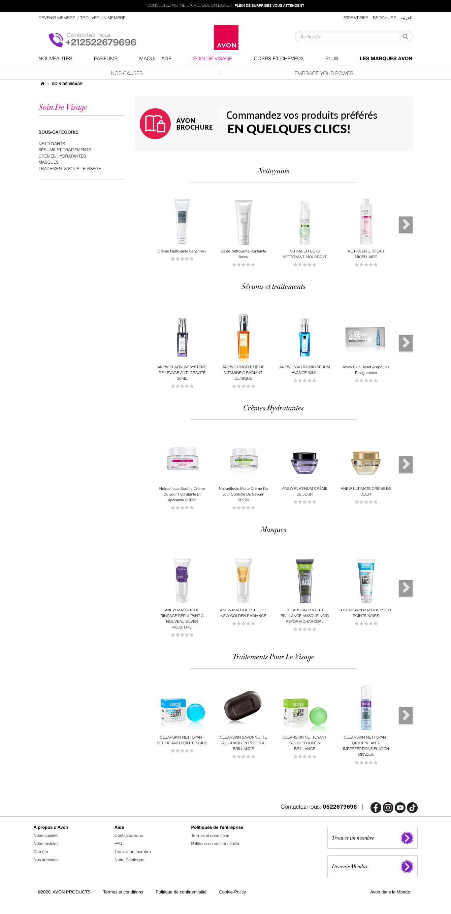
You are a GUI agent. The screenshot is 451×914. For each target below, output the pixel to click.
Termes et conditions (210, 836)
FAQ (118, 844)
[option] (182, 230)
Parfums (106, 59)
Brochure (384, 18)
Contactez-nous (129, 836)
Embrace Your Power (323, 73)
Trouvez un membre (133, 852)
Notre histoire (46, 844)
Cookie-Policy (232, 891)
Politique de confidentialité (215, 844)
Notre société (46, 836)
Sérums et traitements (65, 150)
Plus (331, 59)
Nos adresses (46, 860)
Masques (49, 162)
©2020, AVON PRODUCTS (64, 891)
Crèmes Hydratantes (62, 156)
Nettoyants (52, 144)
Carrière (41, 852)
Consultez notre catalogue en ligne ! (225, 6)
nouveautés (55, 59)
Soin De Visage (212, 59)
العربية (406, 18)
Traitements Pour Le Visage (70, 169)
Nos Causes (126, 73)
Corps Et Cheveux (279, 59)
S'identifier (356, 18)
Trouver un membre (103, 18)
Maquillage (155, 59)
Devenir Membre (57, 18)
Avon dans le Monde (390, 891)
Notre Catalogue (129, 860)
